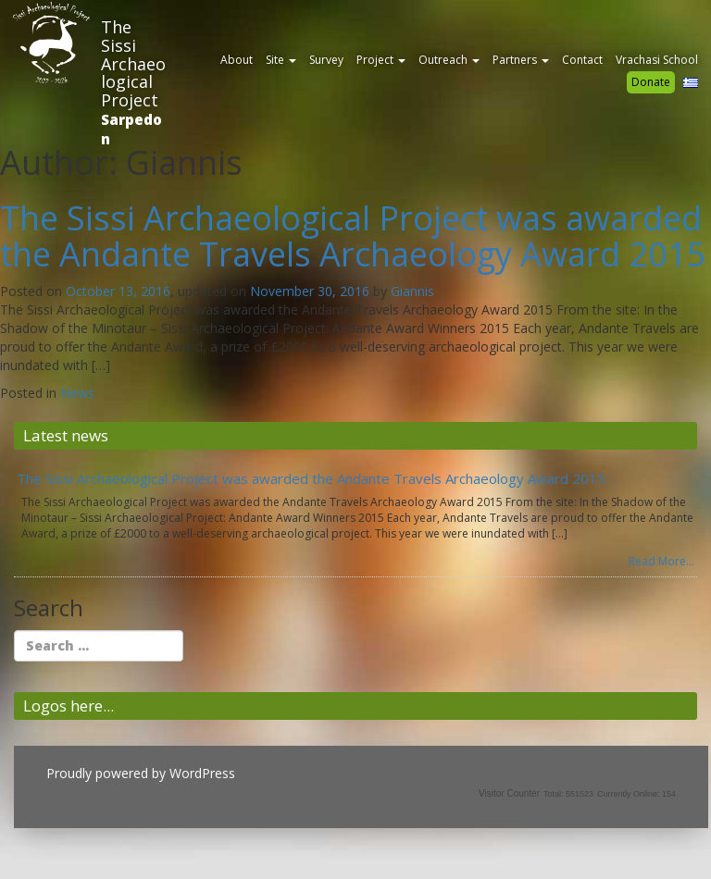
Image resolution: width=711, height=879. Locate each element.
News (77, 393)
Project (380, 60)
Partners (521, 60)
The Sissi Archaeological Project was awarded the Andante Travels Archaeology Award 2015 (353, 236)
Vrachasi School (657, 60)
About (236, 60)
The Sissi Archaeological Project (133, 63)
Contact (582, 60)
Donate (650, 82)
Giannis (412, 291)
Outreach (449, 60)
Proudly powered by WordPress (140, 773)
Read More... (661, 561)
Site (281, 60)
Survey (326, 60)
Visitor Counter (509, 793)
